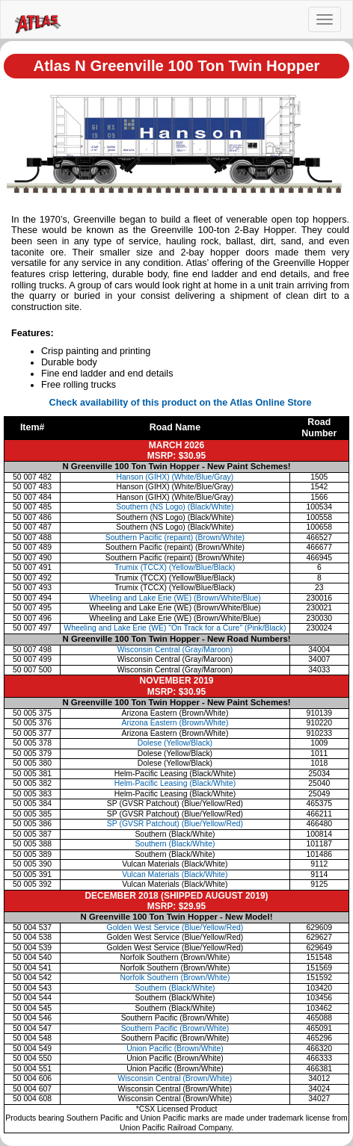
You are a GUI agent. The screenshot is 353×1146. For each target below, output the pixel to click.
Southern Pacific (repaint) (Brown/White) (175, 537)
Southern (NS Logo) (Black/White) (174, 507)
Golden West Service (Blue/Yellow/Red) (175, 927)
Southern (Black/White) (175, 844)
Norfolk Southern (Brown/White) (175, 977)
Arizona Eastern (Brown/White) (175, 723)
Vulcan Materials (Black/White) (174, 874)
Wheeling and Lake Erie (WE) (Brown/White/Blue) (175, 598)
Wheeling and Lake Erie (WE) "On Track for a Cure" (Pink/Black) (175, 628)
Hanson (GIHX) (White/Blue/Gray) (175, 477)
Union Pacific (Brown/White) (175, 1048)
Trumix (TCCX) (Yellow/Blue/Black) (174, 567)
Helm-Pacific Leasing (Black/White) (175, 783)
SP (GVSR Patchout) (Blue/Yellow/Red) (175, 824)
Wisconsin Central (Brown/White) (175, 1078)
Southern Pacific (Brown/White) (175, 1028)
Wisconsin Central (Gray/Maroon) (175, 649)
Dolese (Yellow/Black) (175, 743)
